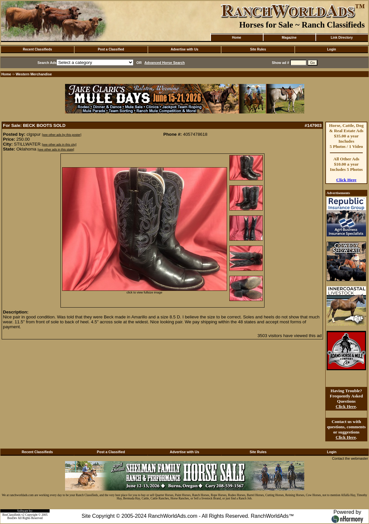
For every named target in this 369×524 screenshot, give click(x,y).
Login (331, 49)
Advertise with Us (184, 49)
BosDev (12, 518)
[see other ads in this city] (59, 144)
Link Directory (342, 37)
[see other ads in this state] (55, 149)
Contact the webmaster (350, 458)
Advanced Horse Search (165, 63)
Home (236, 37)
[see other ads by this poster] (61, 134)
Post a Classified (111, 49)
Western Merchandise (34, 74)
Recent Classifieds (37, 49)
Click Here (346, 179)
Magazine (289, 37)
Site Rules (258, 49)
